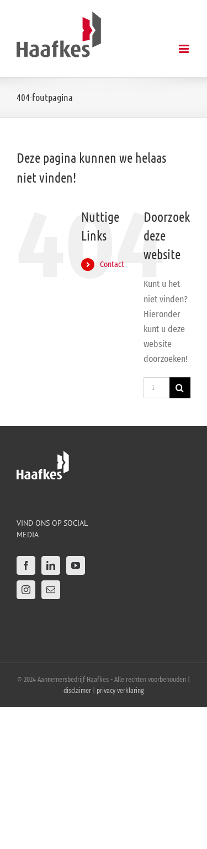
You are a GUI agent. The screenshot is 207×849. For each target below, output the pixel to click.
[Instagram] (26, 589)
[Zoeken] (179, 387)
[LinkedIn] (50, 565)
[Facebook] (26, 565)
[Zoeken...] (156, 387)
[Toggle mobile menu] (184, 49)
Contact (112, 264)
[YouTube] (75, 565)
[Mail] (50, 589)
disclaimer (77, 691)
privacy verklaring (120, 691)
